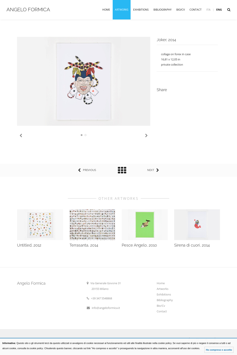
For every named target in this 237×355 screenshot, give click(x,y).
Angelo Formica (28, 9)
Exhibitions (141, 9)
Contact (196, 9)
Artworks (121, 9)
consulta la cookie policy (30, 348)
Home (106, 9)
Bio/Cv (180, 9)
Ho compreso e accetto (219, 350)
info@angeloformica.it (106, 308)
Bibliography (162, 9)
